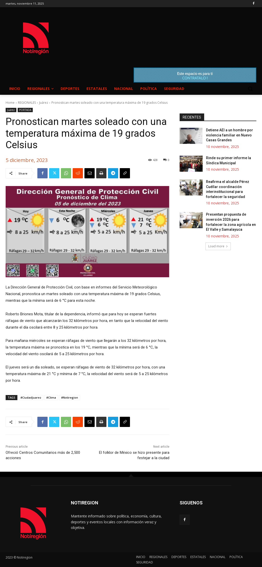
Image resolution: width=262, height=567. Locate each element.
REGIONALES (27, 102)
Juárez (43, 102)
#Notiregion (69, 397)
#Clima (51, 397)
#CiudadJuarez (30, 397)
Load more (218, 246)
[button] (250, 89)
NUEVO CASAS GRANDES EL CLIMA (161, 33)
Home (10, 102)
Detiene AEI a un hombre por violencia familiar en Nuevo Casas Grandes (229, 135)
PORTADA (25, 110)
